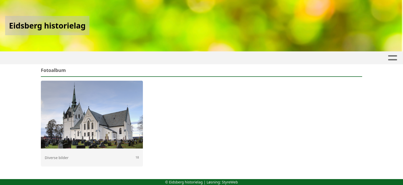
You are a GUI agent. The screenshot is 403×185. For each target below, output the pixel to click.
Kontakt (333, 57)
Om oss (302, 57)
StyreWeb (230, 182)
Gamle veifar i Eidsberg (255, 57)
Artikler (85, 57)
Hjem (63, 57)
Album (109, 57)
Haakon (169, 57)
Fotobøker (203, 57)
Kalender (137, 57)
